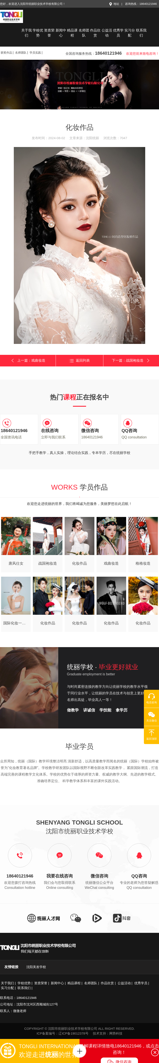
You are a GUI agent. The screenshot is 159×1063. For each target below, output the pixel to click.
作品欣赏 (95, 32)
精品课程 (72, 32)
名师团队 (84, 32)
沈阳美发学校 (36, 967)
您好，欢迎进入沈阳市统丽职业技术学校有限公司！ (32, 3)
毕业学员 (79, 746)
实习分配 (129, 32)
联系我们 (141, 32)
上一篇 (28, 360)
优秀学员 (118, 32)
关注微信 (151, 716)
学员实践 (35, 52)
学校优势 (38, 32)
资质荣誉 (49, 32)
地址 (114, 3)
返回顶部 (151, 734)
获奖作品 (6, 52)
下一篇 (131, 360)
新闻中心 (61, 32)
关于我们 (26, 32)
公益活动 (107, 32)
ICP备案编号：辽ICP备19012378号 (62, 1033)
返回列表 (79, 360)
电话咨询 (151, 698)
